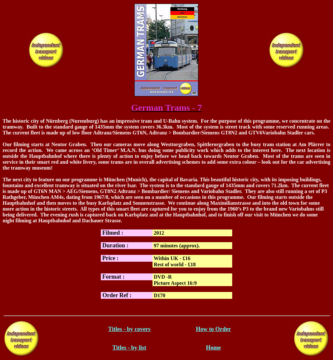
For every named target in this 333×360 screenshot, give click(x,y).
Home (213, 347)
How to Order (213, 329)
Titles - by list (129, 347)
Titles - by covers (129, 329)
